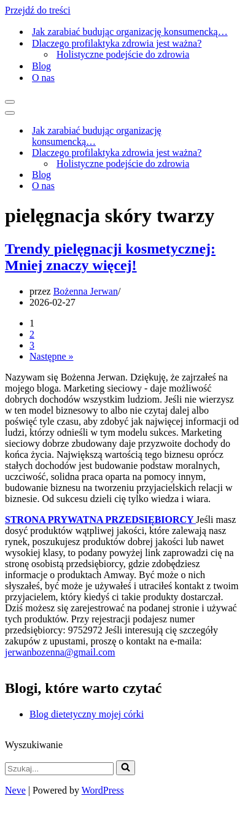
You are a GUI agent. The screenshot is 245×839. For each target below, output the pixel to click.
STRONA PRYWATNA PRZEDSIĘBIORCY (100, 519)
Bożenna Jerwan (85, 291)
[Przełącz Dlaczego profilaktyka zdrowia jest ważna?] (220, 153)
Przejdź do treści (38, 10)
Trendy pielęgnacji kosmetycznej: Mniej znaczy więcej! (110, 257)
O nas (43, 77)
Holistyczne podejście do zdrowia (122, 54)
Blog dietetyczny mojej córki (86, 714)
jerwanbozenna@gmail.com (60, 652)
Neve (15, 790)
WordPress (103, 790)
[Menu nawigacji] (10, 102)
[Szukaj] (59, 768)
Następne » (51, 356)
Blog (41, 66)
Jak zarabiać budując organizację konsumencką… (130, 31)
